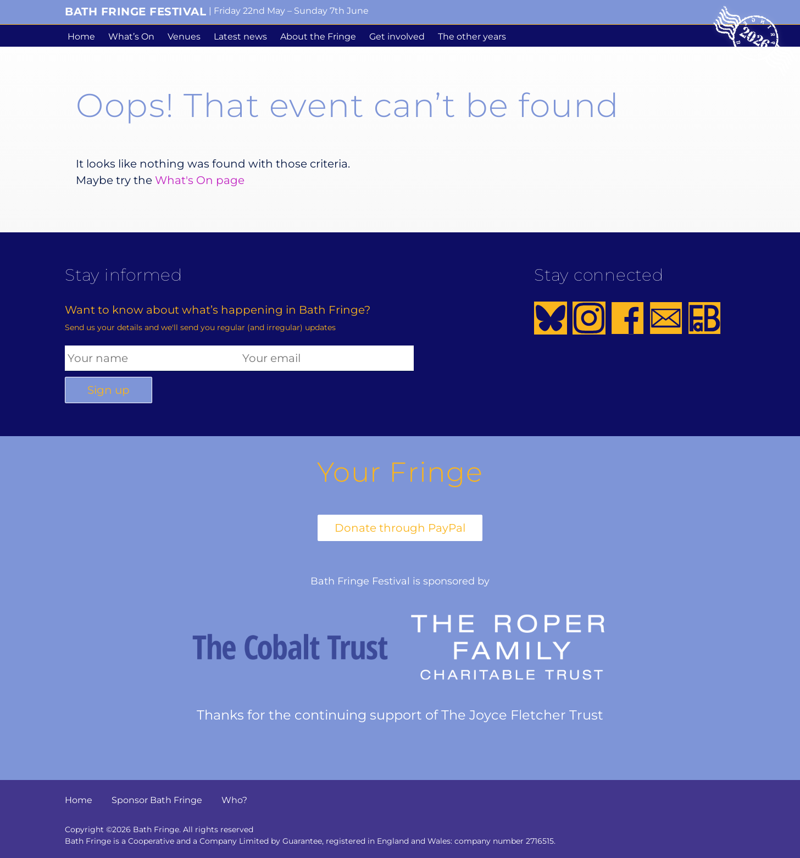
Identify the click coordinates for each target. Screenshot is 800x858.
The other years (472, 36)
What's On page (200, 180)
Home (81, 36)
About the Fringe (318, 36)
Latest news (240, 36)
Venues (184, 36)
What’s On (131, 36)
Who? (234, 800)
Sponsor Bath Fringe (157, 800)
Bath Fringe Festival (135, 11)
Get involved (397, 36)
